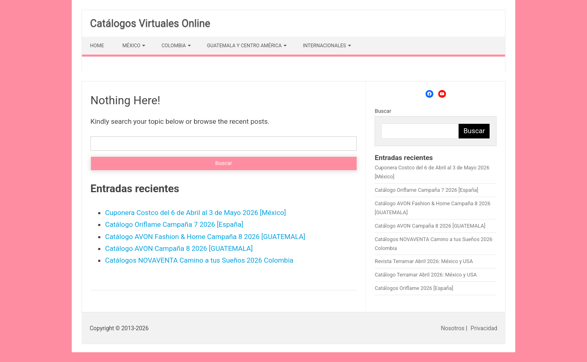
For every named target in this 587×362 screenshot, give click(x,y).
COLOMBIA (173, 45)
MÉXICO (131, 45)
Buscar (383, 111)
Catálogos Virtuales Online (150, 23)
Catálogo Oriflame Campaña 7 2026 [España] (174, 224)
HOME (97, 45)
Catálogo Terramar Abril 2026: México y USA (426, 275)
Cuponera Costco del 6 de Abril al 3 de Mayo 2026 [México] (195, 212)
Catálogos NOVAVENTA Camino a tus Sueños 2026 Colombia (199, 260)
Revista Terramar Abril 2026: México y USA (424, 261)
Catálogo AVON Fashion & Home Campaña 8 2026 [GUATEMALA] (205, 237)
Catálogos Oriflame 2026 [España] (414, 288)
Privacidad (484, 328)
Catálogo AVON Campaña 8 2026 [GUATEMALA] (179, 248)
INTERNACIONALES (324, 45)
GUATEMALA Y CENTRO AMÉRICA (244, 45)
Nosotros (453, 328)
